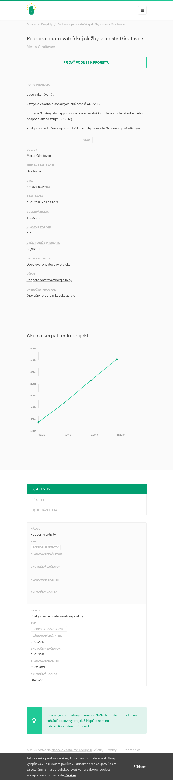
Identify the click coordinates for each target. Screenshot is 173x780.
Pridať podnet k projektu (87, 62)
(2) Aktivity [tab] (41, 489)
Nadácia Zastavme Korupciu (72, 749)
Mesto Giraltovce (41, 46)
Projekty (46, 24)
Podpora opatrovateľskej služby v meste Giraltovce (91, 24)
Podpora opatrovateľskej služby (49, 279)
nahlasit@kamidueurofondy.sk (68, 726)
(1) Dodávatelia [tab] (44, 510)
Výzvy (112, 749)
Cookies (70, 774)
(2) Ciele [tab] (38, 499)
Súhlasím (140, 766)
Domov (31, 24)
